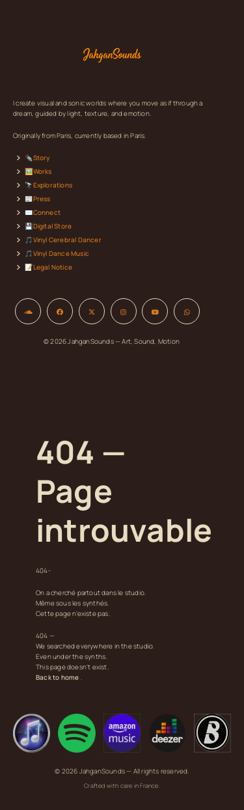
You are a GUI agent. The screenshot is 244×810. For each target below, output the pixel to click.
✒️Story (37, 157)
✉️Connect (43, 212)
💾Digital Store (48, 225)
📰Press (37, 198)
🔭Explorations (48, 184)
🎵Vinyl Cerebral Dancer (63, 239)
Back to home (57, 677)
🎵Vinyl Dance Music (57, 253)
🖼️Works (38, 171)
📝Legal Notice (48, 267)
